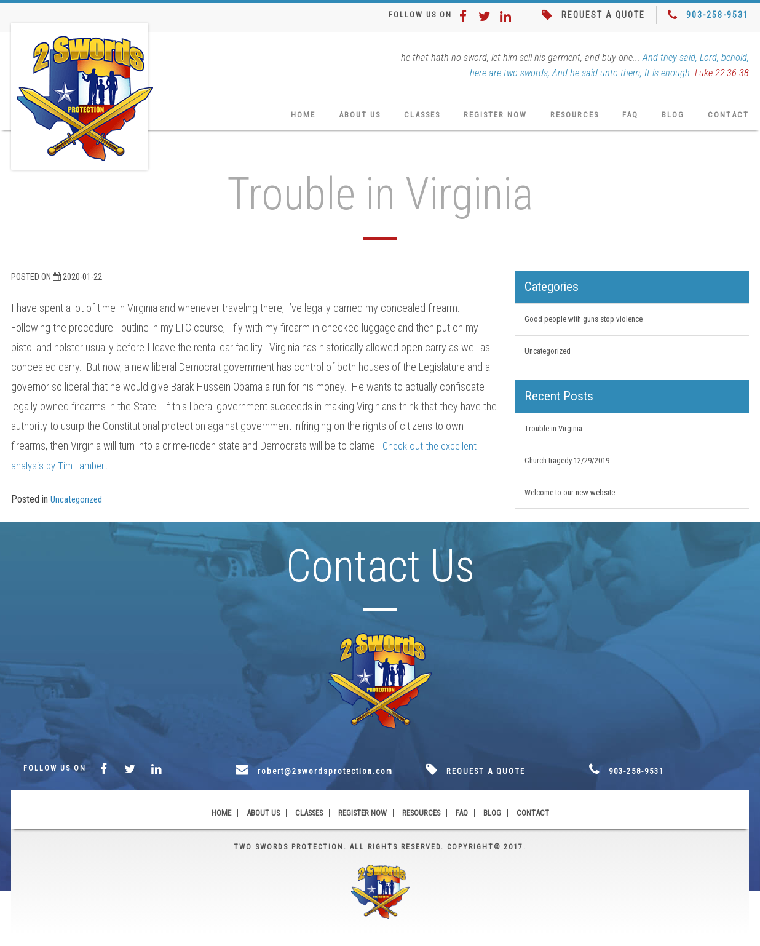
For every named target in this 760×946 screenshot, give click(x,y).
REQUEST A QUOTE (601, 15)
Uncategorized (78, 504)
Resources (568, 119)
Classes (405, 119)
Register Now (483, 119)
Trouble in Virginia (555, 437)
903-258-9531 (717, 15)
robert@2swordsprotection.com (336, 782)
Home (277, 119)
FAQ (627, 119)
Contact (728, 119)
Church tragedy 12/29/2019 (571, 469)
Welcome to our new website (575, 502)
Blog (671, 119)
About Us (337, 119)
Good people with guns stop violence (589, 325)
